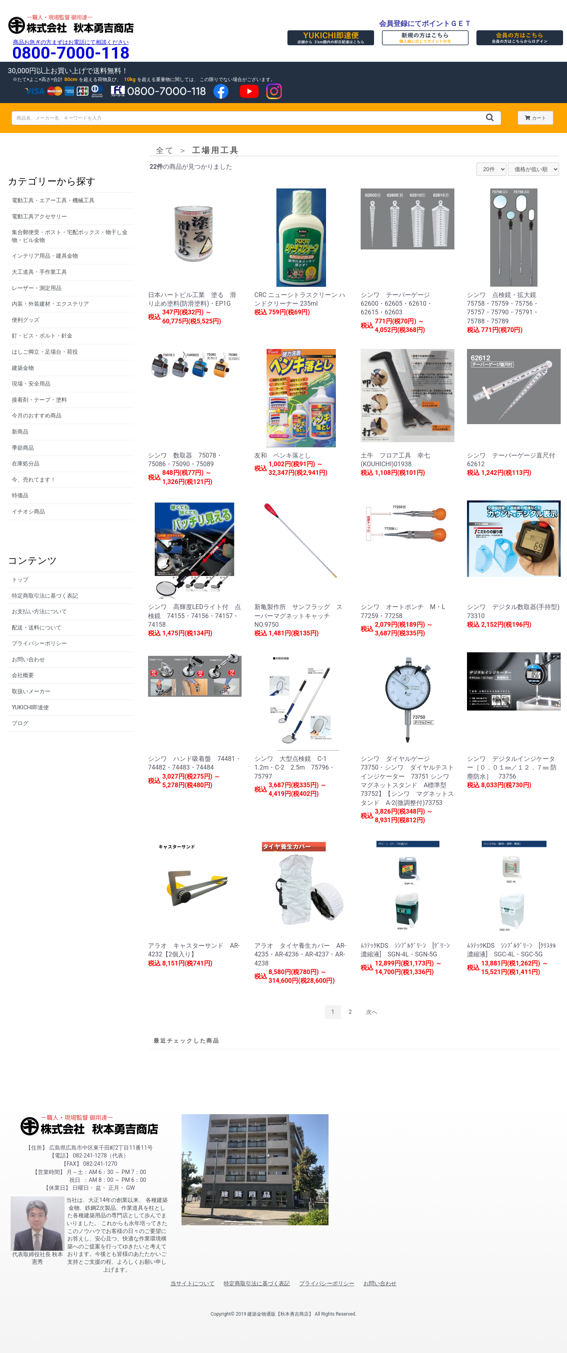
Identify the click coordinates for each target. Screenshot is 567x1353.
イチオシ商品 (28, 511)
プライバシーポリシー (39, 643)
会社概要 (23, 675)
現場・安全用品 (31, 383)
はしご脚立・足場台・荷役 (45, 352)
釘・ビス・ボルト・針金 (42, 335)
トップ (20, 579)
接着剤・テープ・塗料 (39, 400)
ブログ (20, 723)
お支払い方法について (39, 611)
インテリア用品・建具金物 (45, 256)
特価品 (20, 495)
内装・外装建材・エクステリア (50, 304)
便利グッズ (25, 320)
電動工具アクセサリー (39, 216)
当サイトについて (192, 1283)
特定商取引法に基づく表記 (45, 596)
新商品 (20, 431)
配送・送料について (36, 627)
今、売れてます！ (34, 479)
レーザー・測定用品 (36, 288)
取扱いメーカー (31, 691)
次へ (371, 1012)
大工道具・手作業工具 (39, 272)
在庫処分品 (25, 463)
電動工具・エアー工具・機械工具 (53, 200)
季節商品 (23, 448)
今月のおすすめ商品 (36, 415)
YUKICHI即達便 (30, 707)
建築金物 (23, 368)
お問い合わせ (28, 659)
